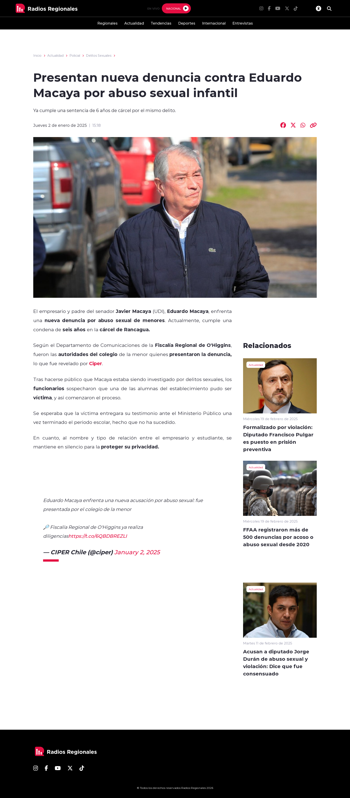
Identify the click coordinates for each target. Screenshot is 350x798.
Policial (74, 55)
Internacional (214, 23)
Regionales (107, 23)
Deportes (186, 23)
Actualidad (134, 23)
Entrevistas (242, 23)
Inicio (37, 55)
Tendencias (161, 23)
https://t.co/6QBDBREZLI (97, 536)
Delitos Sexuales (98, 55)
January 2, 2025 (137, 552)
